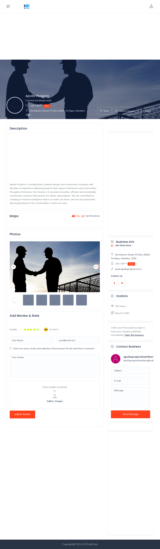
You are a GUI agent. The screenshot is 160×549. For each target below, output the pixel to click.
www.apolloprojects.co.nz (128, 269)
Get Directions (121, 245)
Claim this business (134, 335)
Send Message (130, 414)
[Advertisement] (80, 36)
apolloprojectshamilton (138, 357)
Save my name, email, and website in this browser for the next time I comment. (54, 348)
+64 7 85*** (37, 106)
